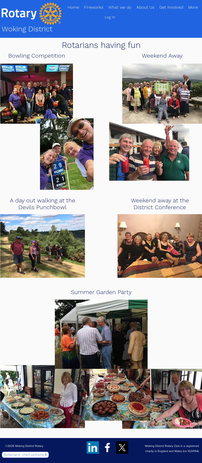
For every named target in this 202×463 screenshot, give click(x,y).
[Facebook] (107, 447)
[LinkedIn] (93, 447)
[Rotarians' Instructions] (25, 455)
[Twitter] (122, 447)
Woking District (27, 29)
